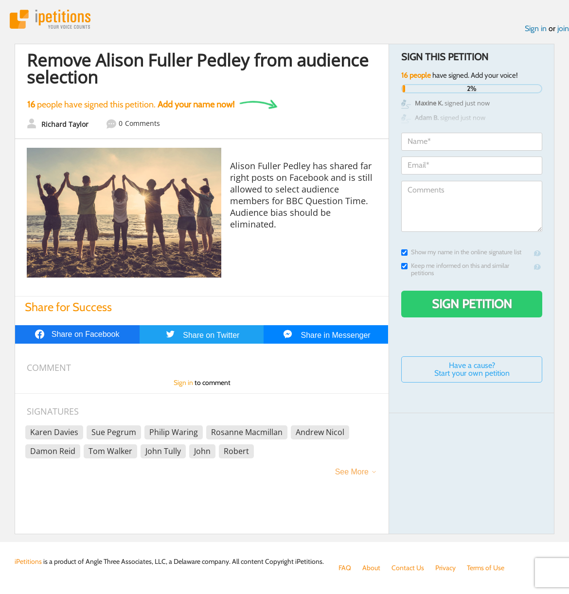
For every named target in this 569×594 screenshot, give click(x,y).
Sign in (536, 28)
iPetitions (50, 19)
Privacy (445, 567)
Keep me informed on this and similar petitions (455, 269)
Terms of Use (485, 567)
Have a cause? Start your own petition (472, 369)
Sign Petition (472, 304)
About (371, 567)
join (563, 28)
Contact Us (407, 567)
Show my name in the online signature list (461, 252)
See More (352, 472)
